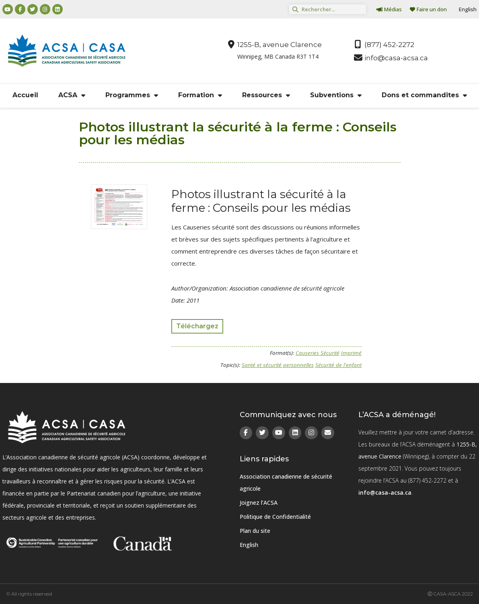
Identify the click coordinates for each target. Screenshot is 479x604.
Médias (389, 9)
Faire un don (428, 9)
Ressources (266, 95)
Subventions (336, 95)
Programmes (131, 95)
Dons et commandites (424, 95)
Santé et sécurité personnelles (278, 365)
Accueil (25, 95)
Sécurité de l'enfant (338, 365)
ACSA (71, 95)
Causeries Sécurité (317, 352)
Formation (200, 95)
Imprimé (351, 352)
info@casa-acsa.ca (384, 492)
